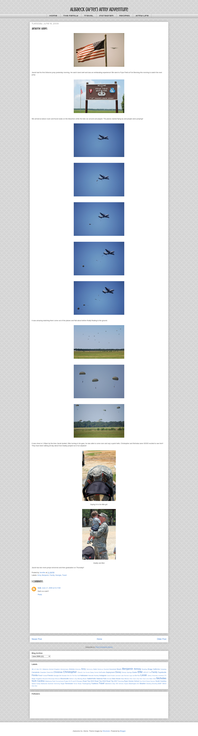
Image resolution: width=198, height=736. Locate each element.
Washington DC (134, 683)
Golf (78, 675)
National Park (101, 679)
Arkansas (78, 669)
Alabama (45, 669)
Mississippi (51, 678)
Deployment (110, 672)
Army (39, 575)
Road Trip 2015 (88, 681)
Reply (40, 594)
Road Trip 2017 (112, 681)
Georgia (58, 575)
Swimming (57, 683)
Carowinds (35, 672)
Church (80, 672)
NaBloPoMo (91, 679)
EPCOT (145, 672)
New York (152, 678)
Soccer (152, 681)
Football (44, 675)
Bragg (150, 669)
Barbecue (100, 669)
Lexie (144, 675)
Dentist (96, 672)
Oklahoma (48, 681)
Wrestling (154, 683)
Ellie (140, 671)
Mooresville (64, 679)
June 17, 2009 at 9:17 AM (51, 588)
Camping (163, 669)
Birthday (137, 669)
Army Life (142, 16)
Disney (118, 672)
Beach (119, 669)
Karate (113, 675)
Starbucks (44, 683)
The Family (70, 16)
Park (53, 681)
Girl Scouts (62, 675)
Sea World (143, 681)
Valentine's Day (110, 683)
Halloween (84, 675)
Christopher (70, 671)
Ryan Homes (129, 681)
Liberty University (152, 675)
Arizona (72, 669)
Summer (50, 683)
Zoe (33, 686)
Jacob (109, 675)
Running (121, 681)
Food (40, 675)
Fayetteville (162, 672)
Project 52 (67, 681)
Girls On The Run (72, 675)
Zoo (36, 686)
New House (116, 679)
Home (53, 16)
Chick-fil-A (49, 672)
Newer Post (37, 639)
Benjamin (45, 575)
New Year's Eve (144, 678)
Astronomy (89, 669)
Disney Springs (127, 672)
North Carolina (38, 681)
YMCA (164, 683)
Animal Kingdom (54, 669)
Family (52, 575)
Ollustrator (106, 731)
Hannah (91, 675)
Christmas (58, 672)
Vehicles (121, 683)
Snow (148, 681)
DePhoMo (102, 672)
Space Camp (36, 683)
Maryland (45, 678)
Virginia (126, 683)
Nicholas (161, 678)
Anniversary (64, 669)
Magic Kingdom (37, 678)
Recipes (124, 16)
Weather (143, 683)
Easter (134, 672)
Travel (88, 16)
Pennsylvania (60, 681)
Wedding (149, 683)
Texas (80, 683)
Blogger (123, 731)
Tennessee (69, 683)
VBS (117, 683)
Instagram (106, 16)
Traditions (94, 683)
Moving (80, 678)
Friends (50, 675)
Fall (150, 672)
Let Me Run (136, 675)
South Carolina (160, 681)
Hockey (96, 675)
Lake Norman (125, 675)
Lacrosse (117, 675)
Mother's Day (73, 678)
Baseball (106, 669)
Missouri (57, 678)
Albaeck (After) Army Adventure (99, 9)
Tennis (75, 683)
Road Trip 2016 (100, 681)
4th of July (35, 669)
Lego (130, 675)
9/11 (40, 669)
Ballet (95, 669)
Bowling (144, 669)
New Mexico (125, 678)
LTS (165, 675)
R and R (74, 681)
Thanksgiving (86, 683)
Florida (35, 675)
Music (85, 678)
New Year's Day (134, 678)
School (136, 681)
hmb (39, 588)
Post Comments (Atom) (104, 647)
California (156, 669)
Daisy (92, 672)
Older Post (161, 639)
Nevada (109, 678)
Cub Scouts (86, 672)
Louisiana (161, 675)
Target (62, 683)
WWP (160, 683)
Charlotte (43, 672)
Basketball (112, 669)
